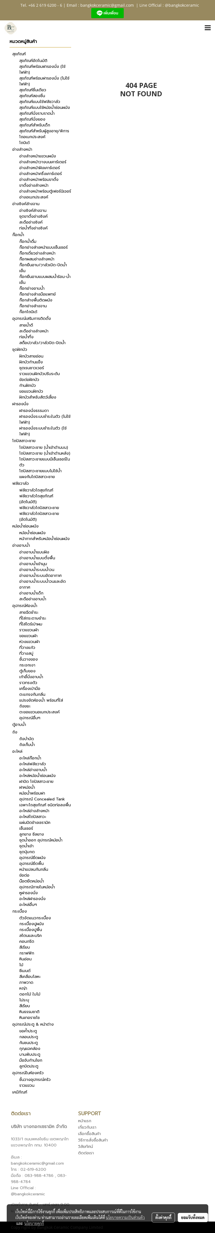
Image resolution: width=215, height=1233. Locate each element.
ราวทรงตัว (28, 683)
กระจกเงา (27, 665)
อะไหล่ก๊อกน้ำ (30, 758)
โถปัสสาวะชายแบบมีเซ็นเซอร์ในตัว (44, 462)
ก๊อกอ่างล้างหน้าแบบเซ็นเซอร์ (43, 247)
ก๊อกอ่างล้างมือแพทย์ (37, 294)
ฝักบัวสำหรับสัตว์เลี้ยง (37, 397)
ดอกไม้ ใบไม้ (29, 994)
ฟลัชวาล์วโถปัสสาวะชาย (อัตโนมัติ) (39, 516)
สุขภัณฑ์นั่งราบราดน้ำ (37, 113)
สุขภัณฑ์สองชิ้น (32, 96)
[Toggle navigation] (208, 28)
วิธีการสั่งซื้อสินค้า (93, 1140)
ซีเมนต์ (25, 971)
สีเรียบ (24, 947)
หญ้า (23, 988)
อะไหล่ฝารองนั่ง (32, 899)
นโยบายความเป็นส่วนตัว (125, 1217)
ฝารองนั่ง (20, 404)
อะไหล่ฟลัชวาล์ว (32, 764)
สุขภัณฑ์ (19, 54)
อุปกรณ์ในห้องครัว (28, 1073)
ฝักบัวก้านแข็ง (31, 362)
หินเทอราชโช (29, 1018)
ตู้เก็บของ (27, 671)
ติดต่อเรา (86, 1153)
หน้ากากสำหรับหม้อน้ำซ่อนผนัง (44, 539)
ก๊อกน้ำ (18, 235)
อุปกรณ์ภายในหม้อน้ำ (37, 887)
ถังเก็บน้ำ (27, 745)
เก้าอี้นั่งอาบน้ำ (31, 677)
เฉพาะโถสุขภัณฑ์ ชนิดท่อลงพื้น (45, 805)
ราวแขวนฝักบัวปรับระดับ (39, 374)
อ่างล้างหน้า (22, 149)
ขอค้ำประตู (28, 1031)
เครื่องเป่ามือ (29, 689)
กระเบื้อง (19, 911)
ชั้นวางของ (28, 659)
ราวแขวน (26, 1085)
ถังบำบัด (26, 739)
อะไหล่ (17, 751)
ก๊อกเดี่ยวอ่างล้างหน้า (37, 253)
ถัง (14, 732)
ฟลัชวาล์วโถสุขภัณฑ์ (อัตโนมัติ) (36, 499)
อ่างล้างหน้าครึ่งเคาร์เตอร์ (40, 174)
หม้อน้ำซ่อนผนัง (25, 526)
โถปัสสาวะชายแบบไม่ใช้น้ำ (40, 471)
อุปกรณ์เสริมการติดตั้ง (31, 319)
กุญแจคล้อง (29, 1049)
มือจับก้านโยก (30, 1060)
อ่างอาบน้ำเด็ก (31, 593)
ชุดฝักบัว (19, 349)
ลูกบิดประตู (28, 1066)
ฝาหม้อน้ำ (27, 787)
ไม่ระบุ (24, 1000)
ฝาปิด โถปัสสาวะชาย (36, 782)
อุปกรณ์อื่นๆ (29, 718)
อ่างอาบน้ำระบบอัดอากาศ (40, 576)
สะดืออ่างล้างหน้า (33, 331)
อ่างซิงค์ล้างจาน (25, 204)
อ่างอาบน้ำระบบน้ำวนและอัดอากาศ (42, 584)
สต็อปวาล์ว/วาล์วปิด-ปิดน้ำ (42, 343)
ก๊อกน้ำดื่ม (27, 241)
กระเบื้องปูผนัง (31, 924)
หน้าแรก (84, 1121)
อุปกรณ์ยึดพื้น (31, 864)
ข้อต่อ (24, 875)
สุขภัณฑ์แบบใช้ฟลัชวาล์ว (39, 102)
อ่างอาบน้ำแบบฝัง (34, 552)
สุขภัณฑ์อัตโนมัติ (33, 61)
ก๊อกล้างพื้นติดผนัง (35, 300)
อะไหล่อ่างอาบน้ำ (33, 770)
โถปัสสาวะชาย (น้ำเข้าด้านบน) (43, 447)
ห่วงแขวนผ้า (29, 642)
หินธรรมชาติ (29, 1012)
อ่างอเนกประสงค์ (33, 197)
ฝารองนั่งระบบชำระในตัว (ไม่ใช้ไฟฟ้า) (45, 419)
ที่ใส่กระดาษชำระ (32, 618)
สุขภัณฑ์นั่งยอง (32, 119)
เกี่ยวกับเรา (87, 1127)
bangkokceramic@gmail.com (107, 5)
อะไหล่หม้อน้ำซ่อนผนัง (37, 776)
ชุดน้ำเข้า (26, 846)
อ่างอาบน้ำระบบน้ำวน (36, 570)
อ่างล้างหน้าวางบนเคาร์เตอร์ (42, 162)
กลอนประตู (28, 1037)
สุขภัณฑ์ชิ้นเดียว (32, 90)
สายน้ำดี (26, 325)
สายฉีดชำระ (28, 612)
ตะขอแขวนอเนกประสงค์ (39, 712)
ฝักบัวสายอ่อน (31, 356)
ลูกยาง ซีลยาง (31, 834)
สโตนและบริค (30, 936)
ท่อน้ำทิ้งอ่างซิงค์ (33, 228)
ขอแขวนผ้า (28, 636)
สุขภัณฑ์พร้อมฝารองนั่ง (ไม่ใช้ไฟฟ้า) (44, 81)
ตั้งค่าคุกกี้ (163, 1217)
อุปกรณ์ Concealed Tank (42, 799)
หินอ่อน (25, 959)
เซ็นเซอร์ (26, 828)
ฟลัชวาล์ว (20, 483)
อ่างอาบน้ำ (21, 545)
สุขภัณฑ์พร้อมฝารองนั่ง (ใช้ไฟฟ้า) (42, 69)
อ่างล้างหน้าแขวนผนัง (37, 156)
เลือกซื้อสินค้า (89, 1134)
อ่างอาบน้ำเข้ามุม (33, 564)
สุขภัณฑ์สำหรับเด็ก (34, 125)
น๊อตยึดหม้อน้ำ (31, 881)
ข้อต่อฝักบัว (29, 380)
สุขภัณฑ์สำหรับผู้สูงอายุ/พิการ (44, 131)
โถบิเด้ (24, 143)
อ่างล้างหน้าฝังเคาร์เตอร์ (39, 168)
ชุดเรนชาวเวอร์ (31, 368)
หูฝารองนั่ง (28, 893)
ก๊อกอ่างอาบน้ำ (32, 288)
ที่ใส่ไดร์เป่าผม (30, 624)
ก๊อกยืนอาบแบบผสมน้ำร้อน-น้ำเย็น (45, 280)
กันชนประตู (28, 1043)
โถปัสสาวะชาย (24, 441)
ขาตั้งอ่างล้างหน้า (33, 185)
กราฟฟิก (26, 953)
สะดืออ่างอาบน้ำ (32, 599)
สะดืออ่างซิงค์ (31, 222)
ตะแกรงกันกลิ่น (32, 694)
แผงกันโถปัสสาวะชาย (37, 477)
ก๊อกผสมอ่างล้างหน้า (36, 259)
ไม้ (21, 965)
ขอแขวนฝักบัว (31, 391)
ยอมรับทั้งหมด (193, 1217)
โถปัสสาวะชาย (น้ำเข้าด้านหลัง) (44, 453)
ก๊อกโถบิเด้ (28, 312)
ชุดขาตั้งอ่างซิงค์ (33, 216)
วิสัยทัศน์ (85, 1147)
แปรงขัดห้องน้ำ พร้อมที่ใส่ (41, 700)
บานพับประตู (29, 1054)
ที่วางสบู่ (26, 653)
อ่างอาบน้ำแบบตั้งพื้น (37, 558)
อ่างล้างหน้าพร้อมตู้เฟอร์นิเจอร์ (45, 191)
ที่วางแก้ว (27, 648)
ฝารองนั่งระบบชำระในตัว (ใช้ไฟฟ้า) (43, 431)
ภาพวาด (26, 982)
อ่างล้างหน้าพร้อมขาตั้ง (39, 180)
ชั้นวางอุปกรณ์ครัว (35, 1080)
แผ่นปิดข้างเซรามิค (34, 823)
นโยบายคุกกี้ (34, 1223)
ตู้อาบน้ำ (19, 725)
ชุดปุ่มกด (27, 852)
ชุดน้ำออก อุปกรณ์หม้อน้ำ (40, 840)
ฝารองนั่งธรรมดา (34, 411)
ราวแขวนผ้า (29, 630)
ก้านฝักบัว (27, 385)
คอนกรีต (26, 941)
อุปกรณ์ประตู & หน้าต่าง (33, 1024)
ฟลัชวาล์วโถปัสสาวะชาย (39, 508)
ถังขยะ (25, 706)
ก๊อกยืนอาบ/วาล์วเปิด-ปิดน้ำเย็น (43, 268)
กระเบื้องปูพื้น (30, 930)
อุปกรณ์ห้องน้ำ (24, 606)
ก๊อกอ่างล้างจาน (33, 306)
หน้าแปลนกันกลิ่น (33, 869)
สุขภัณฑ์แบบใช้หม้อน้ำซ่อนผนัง (44, 108)
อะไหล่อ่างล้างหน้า (34, 811)
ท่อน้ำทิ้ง (26, 337)
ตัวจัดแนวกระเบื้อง (35, 918)
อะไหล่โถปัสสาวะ (32, 817)
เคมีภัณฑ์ (19, 1092)
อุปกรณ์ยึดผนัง (32, 858)
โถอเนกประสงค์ (32, 137)
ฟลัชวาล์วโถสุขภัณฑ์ (36, 490)
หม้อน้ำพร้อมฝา (32, 793)
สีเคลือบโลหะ (30, 977)
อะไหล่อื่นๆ (28, 905)
